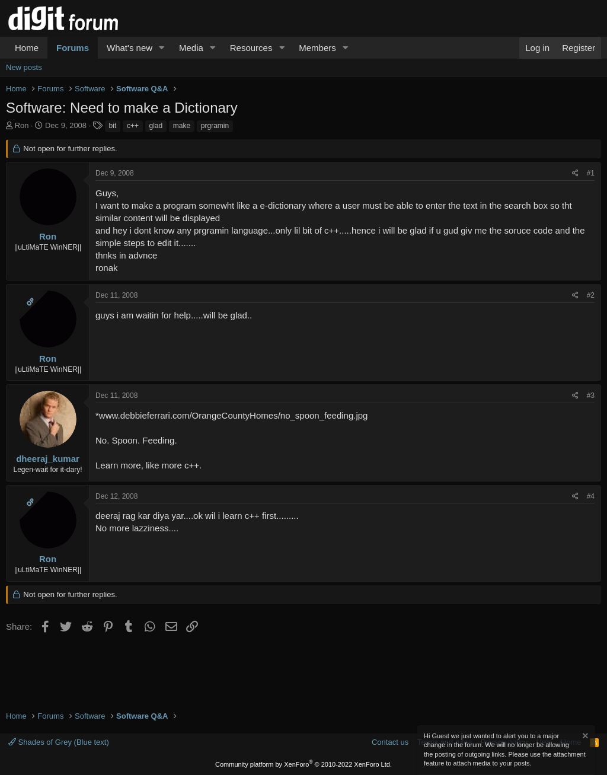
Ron (22, 125)
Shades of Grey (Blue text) (58, 742)
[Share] (575, 173)
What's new (129, 48)
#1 (591, 173)
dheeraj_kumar (47, 459)
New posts (24, 67)
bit (113, 126)
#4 (591, 496)
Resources (251, 48)
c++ (133, 126)
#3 (591, 395)
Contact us (390, 742)
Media (191, 48)
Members (317, 48)
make (181, 126)
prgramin (215, 126)
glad (156, 126)
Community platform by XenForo (303, 764)
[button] (162, 48)
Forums (72, 48)
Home (27, 48)
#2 (591, 295)
